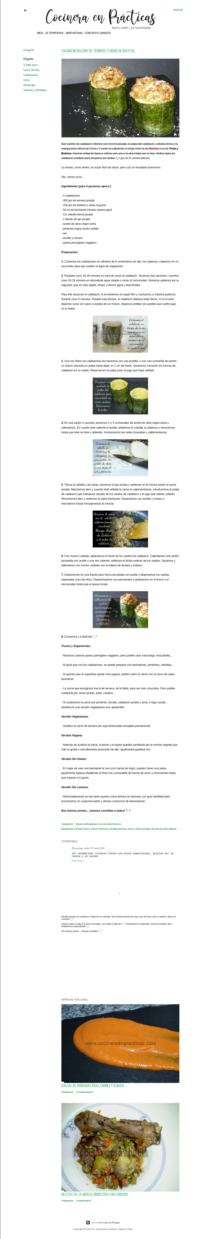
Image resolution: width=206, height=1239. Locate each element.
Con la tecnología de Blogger (103, 1222)
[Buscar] (178, 10)
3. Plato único (30, 65)
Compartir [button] (28, 50)
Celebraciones (30, 75)
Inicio (39, 33)
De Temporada (53, 33)
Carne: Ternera (31, 70)
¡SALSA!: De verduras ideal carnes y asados (92, 1085)
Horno (26, 80)
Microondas (29, 85)
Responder (78, 861)
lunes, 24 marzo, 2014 (95, 848)
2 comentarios (84, 1092)
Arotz (93, 148)
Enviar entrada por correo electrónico (98, 824)
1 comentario (83, 1200)
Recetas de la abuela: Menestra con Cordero (94, 1194)
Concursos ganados (97, 33)
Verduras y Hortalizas (34, 90)
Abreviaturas (72, 33)
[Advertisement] (120, 965)
